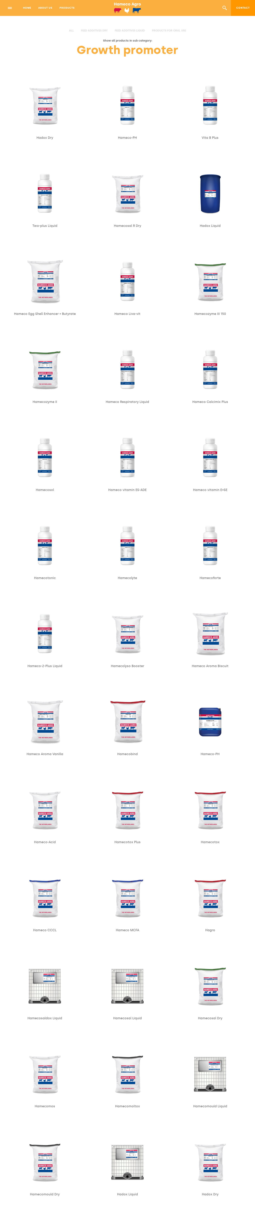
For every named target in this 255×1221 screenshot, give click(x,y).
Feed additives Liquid (130, 30)
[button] (225, 8)
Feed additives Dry (94, 30)
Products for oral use (169, 30)
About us (45, 7)
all (71, 30)
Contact (243, 7)
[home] (127, 8)
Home (27, 7)
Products (67, 7)
